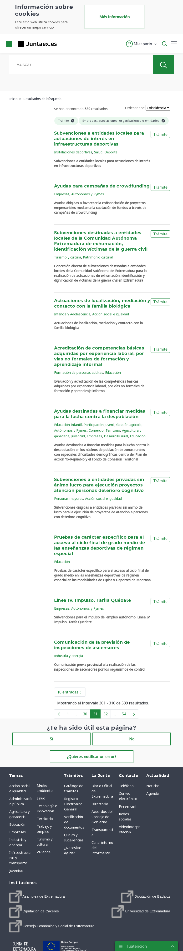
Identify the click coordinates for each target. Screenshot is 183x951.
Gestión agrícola (129, 424)
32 (107, 714)
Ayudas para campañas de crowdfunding (102, 186)
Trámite (160, 134)
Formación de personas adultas (78, 372)
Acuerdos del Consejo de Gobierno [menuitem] (102, 816)
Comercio (96, 430)
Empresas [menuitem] (17, 832)
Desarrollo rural (116, 436)
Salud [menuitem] (41, 798)
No (131, 739)
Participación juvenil (99, 424)
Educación (113, 372)
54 (125, 714)
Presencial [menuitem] (127, 806)
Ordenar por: (135, 108)
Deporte (110, 152)
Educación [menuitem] (17, 824)
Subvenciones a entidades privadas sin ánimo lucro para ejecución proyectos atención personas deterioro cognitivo (99, 485)
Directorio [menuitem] (100, 803)
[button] (141, 43)
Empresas (61, 194)
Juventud (78, 436)
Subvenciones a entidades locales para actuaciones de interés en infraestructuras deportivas (99, 139)
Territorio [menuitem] (45, 818)
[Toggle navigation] (63, 43)
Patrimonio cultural (98, 257)
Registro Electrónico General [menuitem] (73, 803)
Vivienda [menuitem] (43, 852)
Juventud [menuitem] (16, 870)
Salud (98, 152)
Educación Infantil (68, 424)
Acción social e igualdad (110, 314)
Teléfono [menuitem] (126, 785)
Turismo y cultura (67, 257)
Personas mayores (68, 498)
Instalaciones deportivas (73, 152)
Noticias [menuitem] (152, 785)
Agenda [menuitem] (152, 793)
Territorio (113, 430)
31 (97, 714)
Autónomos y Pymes (87, 194)
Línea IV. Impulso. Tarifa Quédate (92, 600)
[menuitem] (37, 896)
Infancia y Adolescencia (72, 314)
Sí (51, 739)
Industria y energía (68, 655)
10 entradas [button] (71, 693)
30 (86, 714)
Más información (114, 17)
